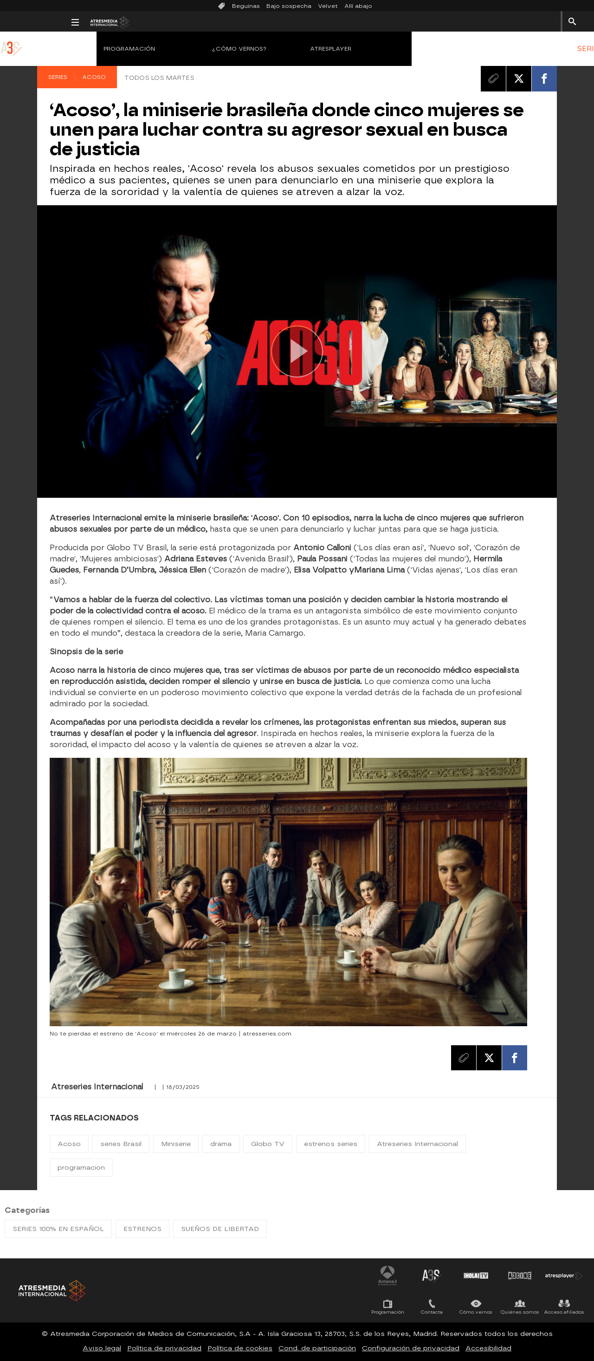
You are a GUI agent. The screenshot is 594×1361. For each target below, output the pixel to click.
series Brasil (121, 1144)
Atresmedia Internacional (51, 1290)
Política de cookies (239, 1348)
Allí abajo (358, 6)
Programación (62, 49)
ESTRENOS (568, 49)
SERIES (523, 49)
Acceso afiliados (564, 1312)
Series (57, 77)
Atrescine (519, 1275)
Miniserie (176, 1144)
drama (221, 1144)
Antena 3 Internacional (387, 1275)
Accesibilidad (488, 1348)
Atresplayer (263, 49)
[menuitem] (523, 49)
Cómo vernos (475, 1312)
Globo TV (267, 1144)
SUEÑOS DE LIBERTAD (220, 1229)
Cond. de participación (317, 1348)
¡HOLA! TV (475, 1275)
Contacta (432, 1312)
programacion (81, 1168)
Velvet (328, 6)
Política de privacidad (164, 1348)
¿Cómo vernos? (173, 49)
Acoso (94, 77)
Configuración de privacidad (410, 1348)
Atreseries (431, 1275)
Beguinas (246, 6)
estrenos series (330, 1144)
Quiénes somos (520, 1312)
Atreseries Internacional (417, 1144)
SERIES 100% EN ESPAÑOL (58, 1229)
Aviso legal (102, 1348)
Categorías (27, 1210)
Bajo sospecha (288, 6)
